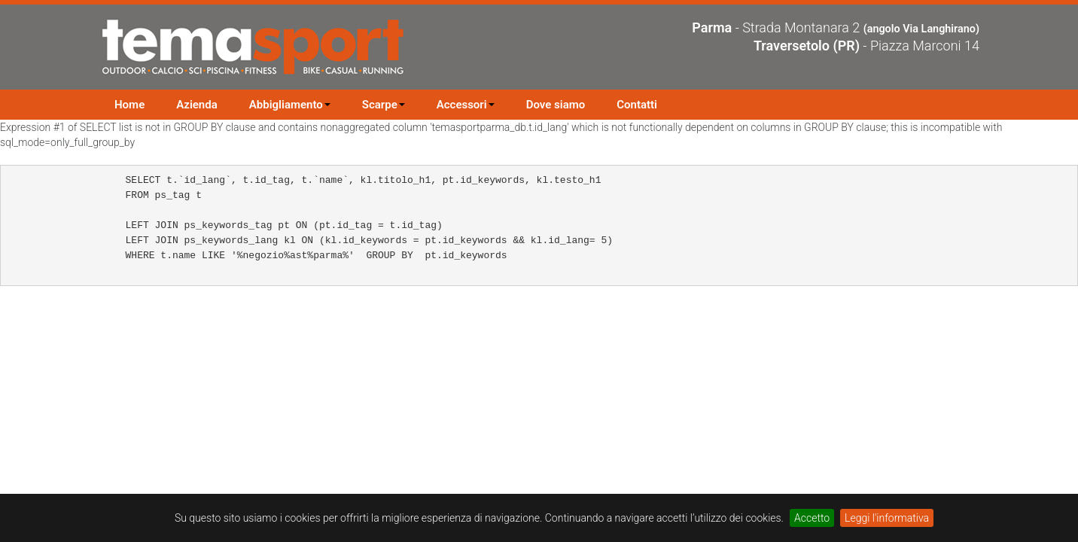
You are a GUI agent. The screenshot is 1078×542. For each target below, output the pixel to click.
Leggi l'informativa (887, 518)
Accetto (812, 518)
